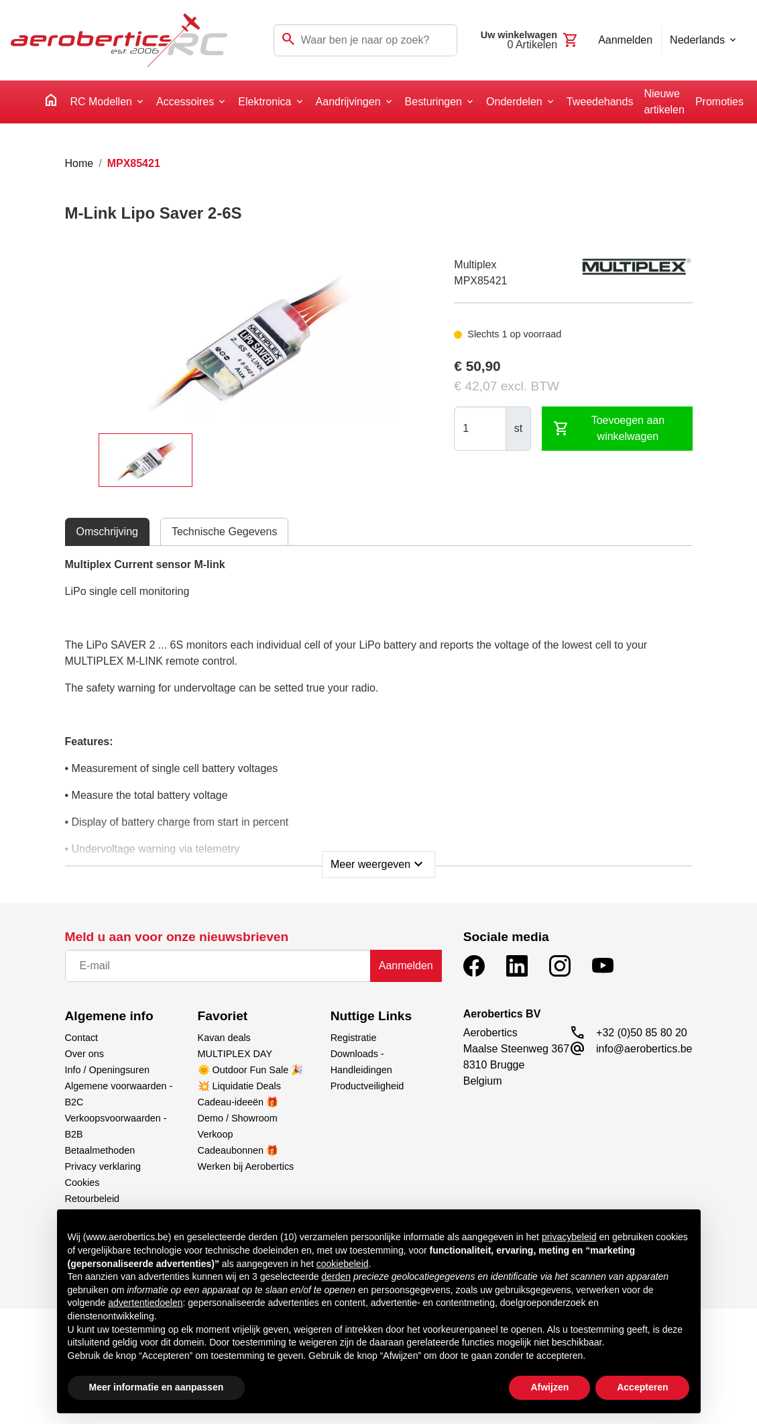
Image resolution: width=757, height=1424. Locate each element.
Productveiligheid (367, 1086)
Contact (82, 1037)
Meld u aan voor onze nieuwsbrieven (177, 937)
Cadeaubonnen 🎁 (238, 1150)
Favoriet (223, 1016)
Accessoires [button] (185, 101)
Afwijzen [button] (549, 1387)
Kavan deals (224, 1037)
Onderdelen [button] (514, 101)
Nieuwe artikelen (664, 101)
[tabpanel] (379, 713)
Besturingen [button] (433, 101)
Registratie (354, 1037)
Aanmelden (406, 965)
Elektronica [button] (264, 101)
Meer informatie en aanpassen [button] (156, 1387)
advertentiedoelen (145, 1302)
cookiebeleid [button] (342, 1263)
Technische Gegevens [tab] (224, 531)
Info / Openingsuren (107, 1069)
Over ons (84, 1053)
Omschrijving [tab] (107, 531)
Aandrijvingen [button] (348, 101)
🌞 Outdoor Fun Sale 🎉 (251, 1069)
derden (336, 1276)
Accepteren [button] (642, 1387)
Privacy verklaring (103, 1166)
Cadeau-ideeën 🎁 (238, 1102)
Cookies (82, 1182)
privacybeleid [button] (569, 1236)
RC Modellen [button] (100, 101)
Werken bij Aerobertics (246, 1166)
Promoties (719, 101)
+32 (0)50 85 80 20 (641, 1032)
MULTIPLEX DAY (235, 1053)
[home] (51, 102)
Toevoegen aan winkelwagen (608, 428)
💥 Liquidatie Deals (239, 1086)
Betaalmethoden (100, 1150)
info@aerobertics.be (644, 1048)
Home (79, 163)
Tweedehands (600, 101)
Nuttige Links (371, 1016)
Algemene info (109, 1016)
